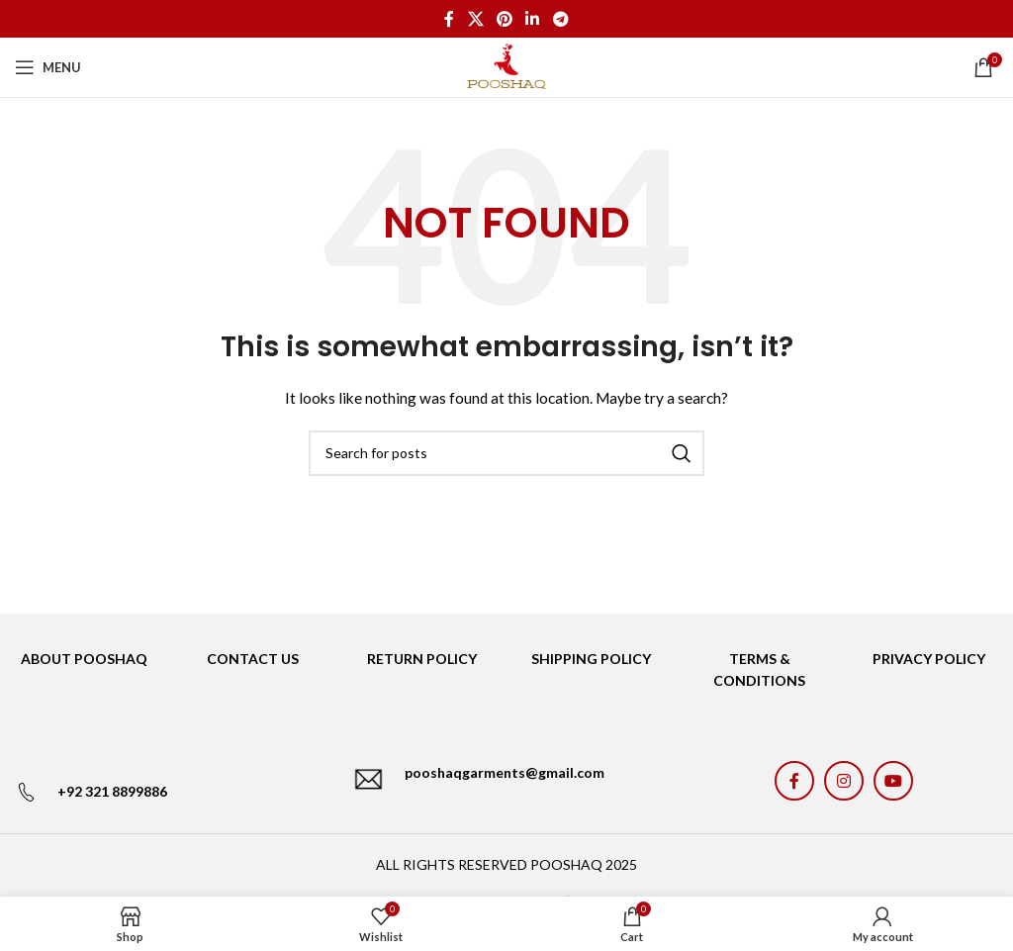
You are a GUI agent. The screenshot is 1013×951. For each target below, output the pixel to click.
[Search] (506, 453)
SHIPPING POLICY (591, 658)
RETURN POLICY (422, 658)
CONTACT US (253, 658)
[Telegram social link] (560, 19)
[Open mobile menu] (48, 67)
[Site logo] (506, 65)
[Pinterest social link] (504, 19)
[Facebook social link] (449, 19)
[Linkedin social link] (532, 19)
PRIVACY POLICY (929, 658)
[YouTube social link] (893, 781)
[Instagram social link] (844, 781)
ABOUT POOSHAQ (84, 658)
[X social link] (475, 19)
